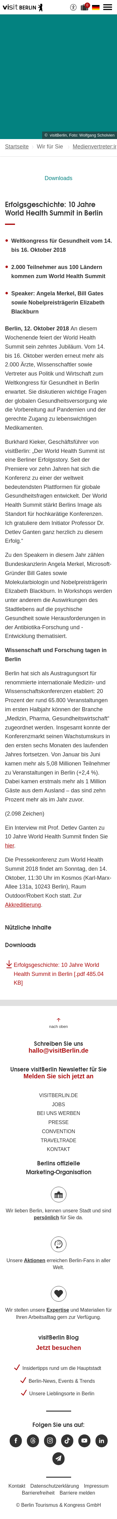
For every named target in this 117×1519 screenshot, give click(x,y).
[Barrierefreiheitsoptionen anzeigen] (73, 7)
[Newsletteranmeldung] (58, 1458)
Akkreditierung (23, 905)
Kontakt (58, 1149)
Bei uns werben (58, 1113)
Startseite (17, 146)
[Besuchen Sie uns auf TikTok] (67, 1440)
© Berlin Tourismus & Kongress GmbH (58, 1505)
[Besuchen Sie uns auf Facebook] (16, 1440)
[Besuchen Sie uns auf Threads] (33, 1440)
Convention (58, 1131)
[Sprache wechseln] (97, 7)
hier (9, 845)
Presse (58, 1122)
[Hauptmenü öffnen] (107, 7)
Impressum (96, 1486)
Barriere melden (77, 1493)
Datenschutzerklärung (54, 1486)
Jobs (58, 1104)
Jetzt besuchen (58, 1347)
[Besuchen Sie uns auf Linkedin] (101, 1440)
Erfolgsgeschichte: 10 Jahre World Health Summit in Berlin (59, 974)
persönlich (46, 1217)
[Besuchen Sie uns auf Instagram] (50, 1440)
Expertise (57, 1310)
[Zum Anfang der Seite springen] (58, 1022)
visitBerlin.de (58, 1095)
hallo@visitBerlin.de (59, 1050)
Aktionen (34, 1260)
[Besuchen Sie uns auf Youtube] (84, 1440)
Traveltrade (58, 1140)
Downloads (58, 178)
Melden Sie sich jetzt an (58, 1076)
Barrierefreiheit (38, 1493)
